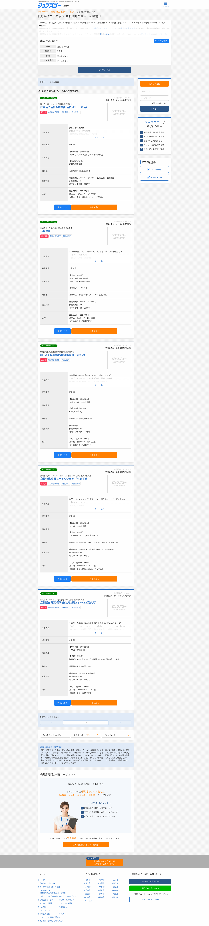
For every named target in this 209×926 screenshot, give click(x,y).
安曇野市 (102, 883)
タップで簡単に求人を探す (50, 887)
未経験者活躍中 (53, 112)
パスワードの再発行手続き (50, 917)
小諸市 (88, 897)
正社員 (43, 112)
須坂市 (115, 887)
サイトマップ (45, 910)
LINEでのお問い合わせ (150, 888)
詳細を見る (94, 207)
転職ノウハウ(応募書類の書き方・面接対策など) (58, 896)
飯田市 (115, 883)
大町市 (101, 894)
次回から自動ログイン (159, 103)
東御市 (115, 890)
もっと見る (104, 34)
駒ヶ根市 (88, 901)
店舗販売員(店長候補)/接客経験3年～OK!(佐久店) (68, 602)
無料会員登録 (154, 84)
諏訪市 (88, 894)
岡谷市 (101, 897)
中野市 (101, 887)
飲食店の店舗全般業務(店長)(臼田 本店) (63, 107)
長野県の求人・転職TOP (59, 12)
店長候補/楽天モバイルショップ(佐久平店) (64, 478)
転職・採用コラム (67, 900)
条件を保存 (161, 41)
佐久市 (72, 12)
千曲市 (88, 890)
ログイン (154, 109)
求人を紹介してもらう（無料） (86, 845)
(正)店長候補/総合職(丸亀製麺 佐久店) (62, 354)
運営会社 (64, 907)
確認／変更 (104, 70)
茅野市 (101, 890)
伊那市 (88, 887)
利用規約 (43, 907)
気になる (62, 207)
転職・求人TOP (43, 12)
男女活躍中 (76, 112)
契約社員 (44, 236)
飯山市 (115, 897)
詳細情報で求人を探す (48, 883)
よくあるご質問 (46, 903)
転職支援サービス (46, 900)
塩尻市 (115, 894)
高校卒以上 (66, 112)
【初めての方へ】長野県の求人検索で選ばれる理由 (53, 892)
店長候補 (45, 231)
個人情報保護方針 (67, 903)
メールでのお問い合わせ (150, 881)
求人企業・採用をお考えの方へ (52, 921)
